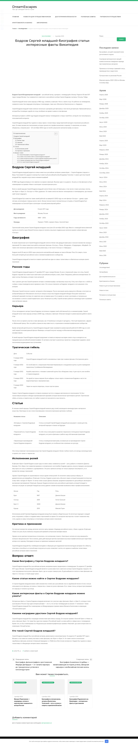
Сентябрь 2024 (104, 173)
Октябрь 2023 (103, 223)
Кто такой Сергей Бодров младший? (29, 162)
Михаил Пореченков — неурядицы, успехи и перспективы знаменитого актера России (23, 702)
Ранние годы (21, 140)
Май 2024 (102, 191)
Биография (18, 138)
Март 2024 (102, 200)
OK (107, 741)
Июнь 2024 (103, 187)
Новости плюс (104, 290)
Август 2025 (103, 122)
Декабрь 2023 (103, 214)
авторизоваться (46, 723)
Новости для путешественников (37, 16)
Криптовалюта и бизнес (22, 22)
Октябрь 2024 (104, 168)
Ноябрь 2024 (103, 164)
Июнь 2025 (103, 131)
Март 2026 (102, 99)
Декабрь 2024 (104, 159)
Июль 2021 (102, 242)
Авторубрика (42, 22)
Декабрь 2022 (103, 237)
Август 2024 (103, 177)
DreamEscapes (24, 7)
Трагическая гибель (23, 144)
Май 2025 (102, 136)
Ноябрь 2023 (103, 219)
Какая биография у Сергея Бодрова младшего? (32, 155)
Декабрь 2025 (104, 108)
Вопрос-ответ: (19, 153)
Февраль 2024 (104, 205)
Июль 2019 (102, 255)
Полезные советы (88, 16)
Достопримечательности (65, 16)
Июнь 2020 (103, 246)
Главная (15, 16)
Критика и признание (23, 151)
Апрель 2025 (103, 141)
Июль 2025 (103, 127)
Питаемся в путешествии (110, 16)
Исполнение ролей (22, 149)
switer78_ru (17, 651)
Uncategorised (46, 36)
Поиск (101, 36)
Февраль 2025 (104, 150)
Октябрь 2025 (104, 118)
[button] (55, 133)
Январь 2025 (103, 154)
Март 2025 (102, 145)
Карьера (19, 142)
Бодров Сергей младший (22, 136)
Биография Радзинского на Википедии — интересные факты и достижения (78, 701)
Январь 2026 (103, 104)
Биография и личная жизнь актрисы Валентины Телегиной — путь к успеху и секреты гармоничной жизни (52, 702)
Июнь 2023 (103, 232)
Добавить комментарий (31, 651)
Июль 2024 (103, 182)
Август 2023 (103, 228)
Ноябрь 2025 (103, 113)
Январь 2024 (103, 209)
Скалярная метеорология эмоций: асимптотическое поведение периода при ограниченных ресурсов (111, 61)
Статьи (17, 146)
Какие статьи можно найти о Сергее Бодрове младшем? (35, 156)
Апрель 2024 (103, 196)
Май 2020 (102, 251)
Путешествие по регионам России (110, 76)
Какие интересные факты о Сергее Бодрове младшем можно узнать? (38, 158)
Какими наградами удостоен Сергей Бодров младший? (34, 160)
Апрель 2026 (103, 95)
